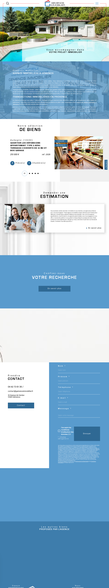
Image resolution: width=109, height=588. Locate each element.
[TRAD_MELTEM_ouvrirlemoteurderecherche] (7, 3)
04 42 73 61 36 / (15, 396)
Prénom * (64, 380)
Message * (65, 412)
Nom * (62, 370)
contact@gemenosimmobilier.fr (20, 400)
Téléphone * (66, 391)
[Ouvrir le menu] (97, 3)
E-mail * (63, 402)
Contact (106, 165)
